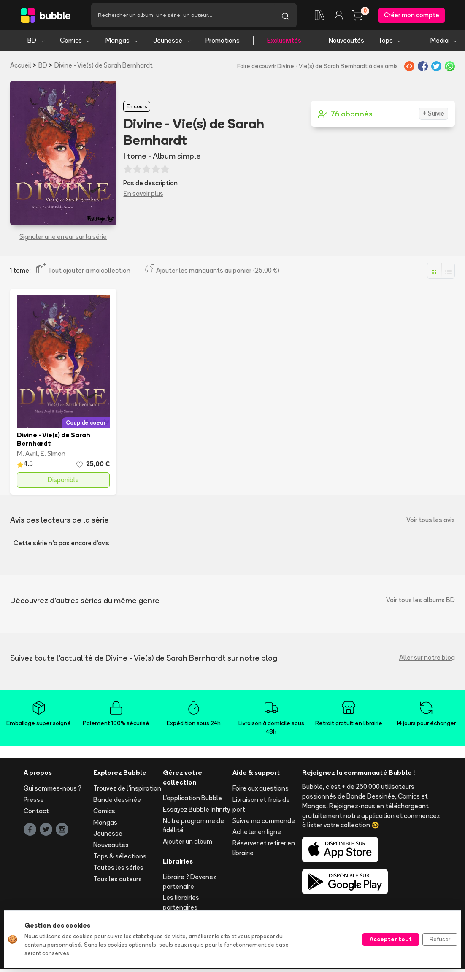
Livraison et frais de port (261, 805)
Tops (390, 41)
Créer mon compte (411, 15)
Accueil (20, 66)
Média (444, 41)
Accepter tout (391, 939)
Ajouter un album (187, 842)
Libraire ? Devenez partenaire (189, 882)
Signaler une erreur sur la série (63, 237)
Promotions (222, 41)
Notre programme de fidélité (193, 826)
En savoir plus (143, 194)
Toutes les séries (118, 868)
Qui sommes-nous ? (52, 789)
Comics (75, 41)
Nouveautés (346, 41)
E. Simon (53, 454)
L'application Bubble (192, 799)
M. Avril (27, 454)
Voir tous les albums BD (420, 601)
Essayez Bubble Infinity (196, 810)
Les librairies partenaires (181, 903)
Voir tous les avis (430, 520)
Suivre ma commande (263, 821)
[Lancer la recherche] (285, 15)
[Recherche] (182, 15)
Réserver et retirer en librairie (263, 849)
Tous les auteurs (117, 879)
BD (36, 41)
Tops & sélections (119, 857)
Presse (34, 800)
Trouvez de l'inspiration (127, 789)
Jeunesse (172, 41)
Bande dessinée (117, 800)
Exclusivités (284, 41)
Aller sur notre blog (427, 658)
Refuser (440, 939)
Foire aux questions (260, 789)
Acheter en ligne (256, 833)
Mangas (122, 41)
